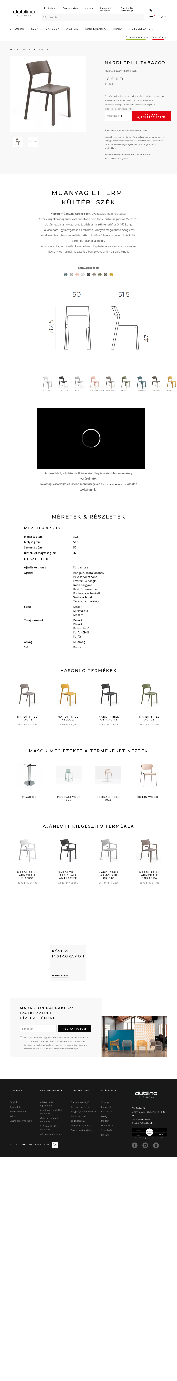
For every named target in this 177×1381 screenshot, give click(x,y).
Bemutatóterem (18, 1111)
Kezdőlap (15, 49)
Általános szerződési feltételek (51, 1112)
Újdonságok (137, 37)
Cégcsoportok (70, 8)
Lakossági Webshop (105, 9)
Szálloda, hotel (78, 1116)
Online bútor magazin (21, 1120)
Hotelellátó (141, 28)
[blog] (156, 1145)
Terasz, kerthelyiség (81, 1130)
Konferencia (96, 28)
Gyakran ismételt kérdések (49, 1120)
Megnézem (60, 975)
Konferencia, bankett (81, 1125)
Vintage (105, 1102)
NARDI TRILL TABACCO (36, 49)
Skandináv (106, 1130)
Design (104, 1116)
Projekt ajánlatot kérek (151, 116)
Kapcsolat (89, 8)
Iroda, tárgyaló (78, 1120)
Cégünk (13, 1102)
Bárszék (54, 28)
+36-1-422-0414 (143, 1119)
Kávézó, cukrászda (80, 1106)
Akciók (159, 37)
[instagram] (145, 1145)
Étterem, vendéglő (80, 1102)
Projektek (50, 8)
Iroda (119, 28)
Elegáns (105, 1134)
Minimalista (107, 1125)
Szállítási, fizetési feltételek (49, 1128)
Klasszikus (106, 1111)
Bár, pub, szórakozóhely (83, 1111)
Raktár (13, 1116)
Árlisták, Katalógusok (51, 1134)
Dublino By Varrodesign (127, 9)
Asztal (73, 28)
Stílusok (18, 28)
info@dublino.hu (146, 1123)
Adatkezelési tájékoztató (47, 1104)
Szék (36, 28)
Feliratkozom (74, 1028)
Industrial (106, 1106)
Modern (105, 1120)
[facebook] (135, 1145)
